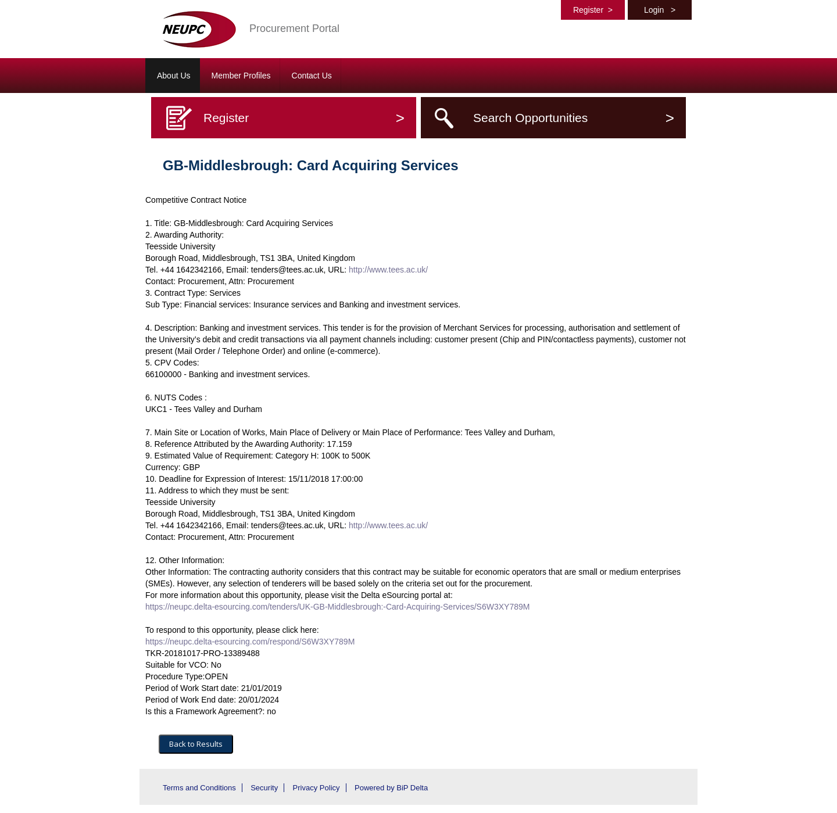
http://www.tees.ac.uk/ (388, 269)
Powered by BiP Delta (391, 787)
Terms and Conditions (199, 787)
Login (659, 10)
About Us (174, 75)
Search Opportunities (573, 117)
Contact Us (312, 75)
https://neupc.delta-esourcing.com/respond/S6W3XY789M (250, 641)
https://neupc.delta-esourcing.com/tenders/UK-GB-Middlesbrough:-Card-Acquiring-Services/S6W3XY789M (337, 606)
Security (264, 787)
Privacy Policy (316, 787)
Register (593, 10)
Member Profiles (241, 75)
